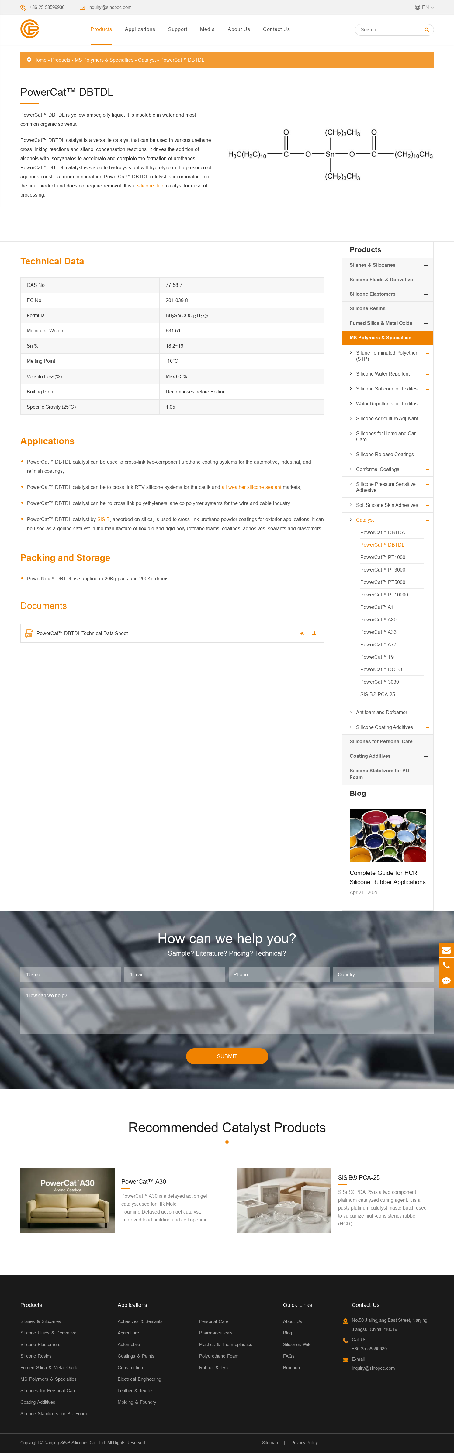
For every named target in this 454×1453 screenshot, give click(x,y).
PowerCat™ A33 (378, 632)
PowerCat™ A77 (378, 644)
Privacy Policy (304, 1443)
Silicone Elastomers (373, 294)
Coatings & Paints (136, 1356)
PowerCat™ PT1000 (382, 557)
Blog (358, 793)
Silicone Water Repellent (383, 373)
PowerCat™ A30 (378, 619)
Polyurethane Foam (219, 1356)
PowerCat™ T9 (377, 657)
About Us (239, 29)
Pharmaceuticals (216, 1333)
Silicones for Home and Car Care (386, 436)
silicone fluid (151, 185)
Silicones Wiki (297, 1344)
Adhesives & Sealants (140, 1321)
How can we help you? (227, 938)
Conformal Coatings (377, 469)
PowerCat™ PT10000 (384, 594)
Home (40, 60)
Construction (130, 1367)
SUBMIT (227, 1056)
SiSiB (103, 519)
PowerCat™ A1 (377, 607)
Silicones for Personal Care (381, 741)
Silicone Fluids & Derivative (381, 280)
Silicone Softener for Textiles (387, 388)
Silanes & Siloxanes (373, 265)
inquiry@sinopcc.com (110, 7)
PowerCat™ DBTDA (382, 532)
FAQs (289, 1356)
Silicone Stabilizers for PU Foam (53, 1414)
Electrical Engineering (139, 1379)
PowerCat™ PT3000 (382, 569)
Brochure (292, 1367)
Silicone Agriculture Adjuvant (387, 418)
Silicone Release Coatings (385, 454)
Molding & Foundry (137, 1402)
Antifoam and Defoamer (381, 712)
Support (177, 29)
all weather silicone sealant (251, 487)
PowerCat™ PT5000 (382, 582)
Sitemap (270, 1443)
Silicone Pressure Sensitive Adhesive (386, 487)
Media (207, 29)
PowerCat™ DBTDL (182, 60)
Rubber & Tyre (214, 1367)
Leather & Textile (135, 1390)
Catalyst (147, 60)
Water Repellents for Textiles (387, 403)
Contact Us (276, 29)
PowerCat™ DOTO (381, 669)
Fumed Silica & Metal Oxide (381, 323)
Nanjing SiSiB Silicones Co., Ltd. (75, 1443)
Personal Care (213, 1321)
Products (101, 29)
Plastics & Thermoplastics (225, 1344)
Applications (140, 29)
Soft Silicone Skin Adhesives (387, 505)
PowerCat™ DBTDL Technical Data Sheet (76, 633)
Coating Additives (370, 756)
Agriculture (128, 1333)
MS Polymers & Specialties (104, 60)
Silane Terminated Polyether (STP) (386, 356)
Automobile (129, 1344)
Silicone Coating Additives (384, 727)
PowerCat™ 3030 (379, 682)
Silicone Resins (368, 308)
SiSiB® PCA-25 (377, 694)
